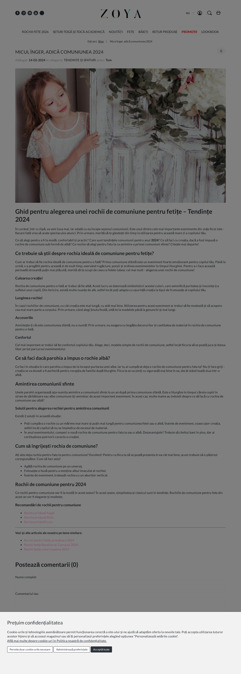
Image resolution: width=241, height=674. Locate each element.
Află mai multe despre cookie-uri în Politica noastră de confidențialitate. (57, 641)
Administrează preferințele (72, 649)
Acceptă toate (101, 649)
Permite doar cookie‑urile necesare (30, 649)
